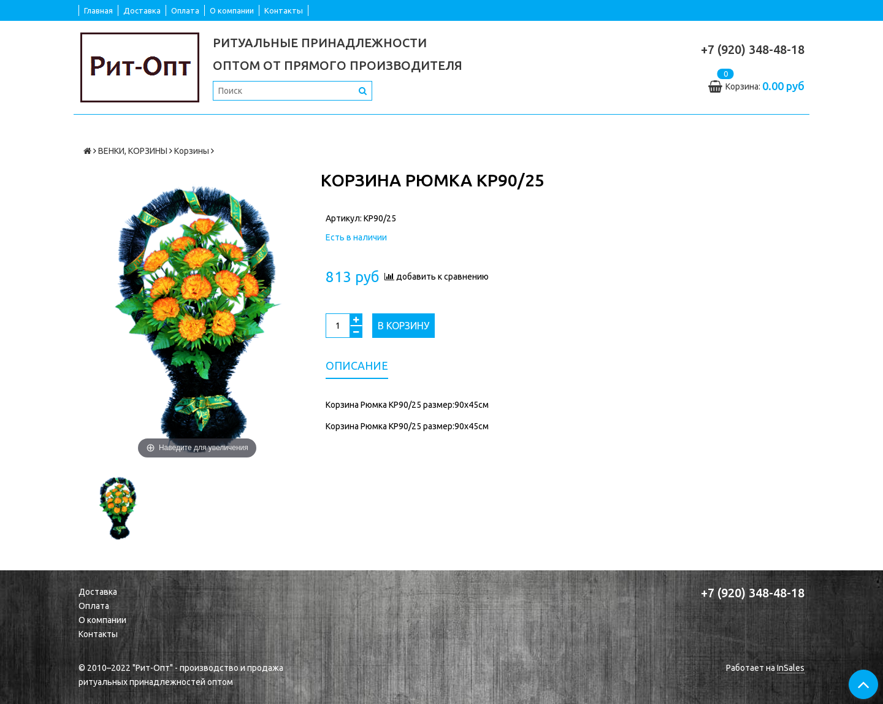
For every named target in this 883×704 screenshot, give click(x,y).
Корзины (191, 151)
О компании (232, 10)
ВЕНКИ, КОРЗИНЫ (132, 151)
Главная (98, 10)
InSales (791, 668)
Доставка (142, 10)
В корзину (403, 325)
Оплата (185, 10)
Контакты (283, 10)
